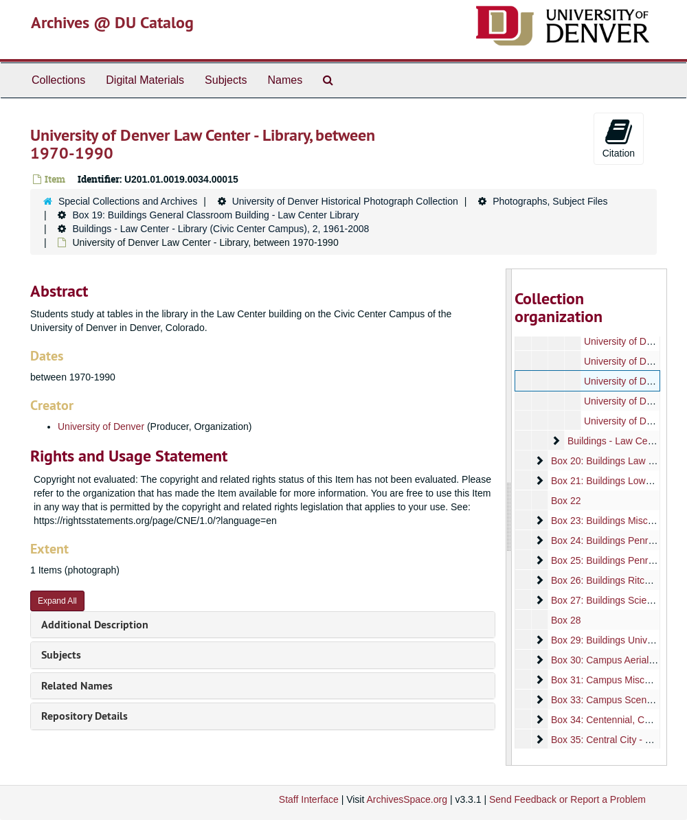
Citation (618, 138)
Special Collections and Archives (127, 201)
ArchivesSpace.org (406, 799)
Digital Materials (145, 80)
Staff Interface (309, 799)
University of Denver (101, 426)
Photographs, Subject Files (550, 201)
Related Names (77, 686)
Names (284, 80)
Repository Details (84, 716)
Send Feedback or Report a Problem (567, 799)
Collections (58, 80)
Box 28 (565, 620)
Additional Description (94, 624)
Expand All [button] (57, 601)
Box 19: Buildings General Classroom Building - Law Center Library (215, 214)
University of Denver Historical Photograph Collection (345, 201)
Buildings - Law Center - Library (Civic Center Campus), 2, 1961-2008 (220, 228)
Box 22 (565, 500)
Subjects (226, 80)
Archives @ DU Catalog (112, 22)
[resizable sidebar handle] (509, 517)
